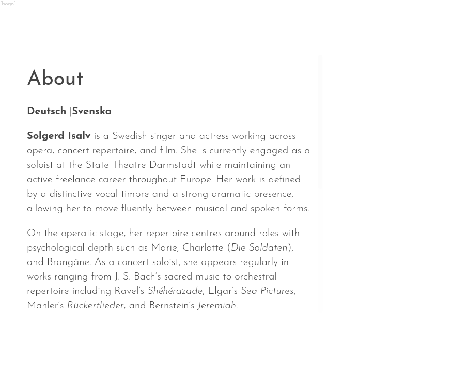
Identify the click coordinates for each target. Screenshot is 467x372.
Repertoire (234, 340)
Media (301, 340)
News (44, 340)
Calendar (104, 340)
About (167, 340)
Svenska (92, 111)
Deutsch (46, 111)
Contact (360, 340)
